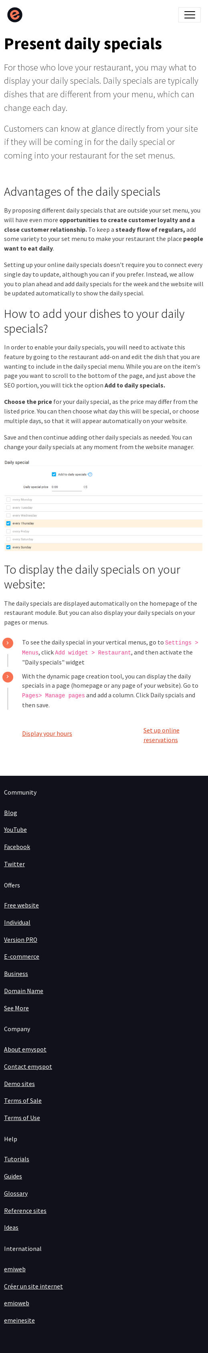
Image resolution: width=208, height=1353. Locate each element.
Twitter (14, 864)
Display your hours (47, 733)
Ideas (11, 1227)
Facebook (17, 847)
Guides (13, 1176)
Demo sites (19, 1084)
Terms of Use (22, 1118)
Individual (17, 922)
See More (16, 1008)
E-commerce (21, 956)
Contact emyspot (28, 1066)
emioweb (16, 1303)
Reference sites (25, 1210)
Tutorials (16, 1159)
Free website (21, 905)
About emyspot (25, 1049)
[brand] (16, 14)
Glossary (16, 1193)
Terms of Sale (23, 1100)
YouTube (15, 829)
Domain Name (23, 991)
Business (16, 974)
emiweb (15, 1269)
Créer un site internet (33, 1286)
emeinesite (19, 1320)
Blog (10, 813)
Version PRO (20, 939)
